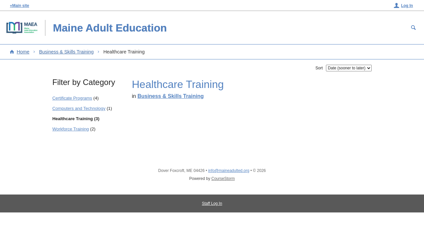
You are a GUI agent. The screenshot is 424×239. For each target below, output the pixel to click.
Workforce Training (70, 128)
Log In (407, 5)
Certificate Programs (72, 98)
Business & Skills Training (66, 51)
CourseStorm (223, 178)
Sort (319, 68)
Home (23, 51)
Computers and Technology (78, 108)
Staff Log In (212, 203)
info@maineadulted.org (228, 170)
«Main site (19, 5)
